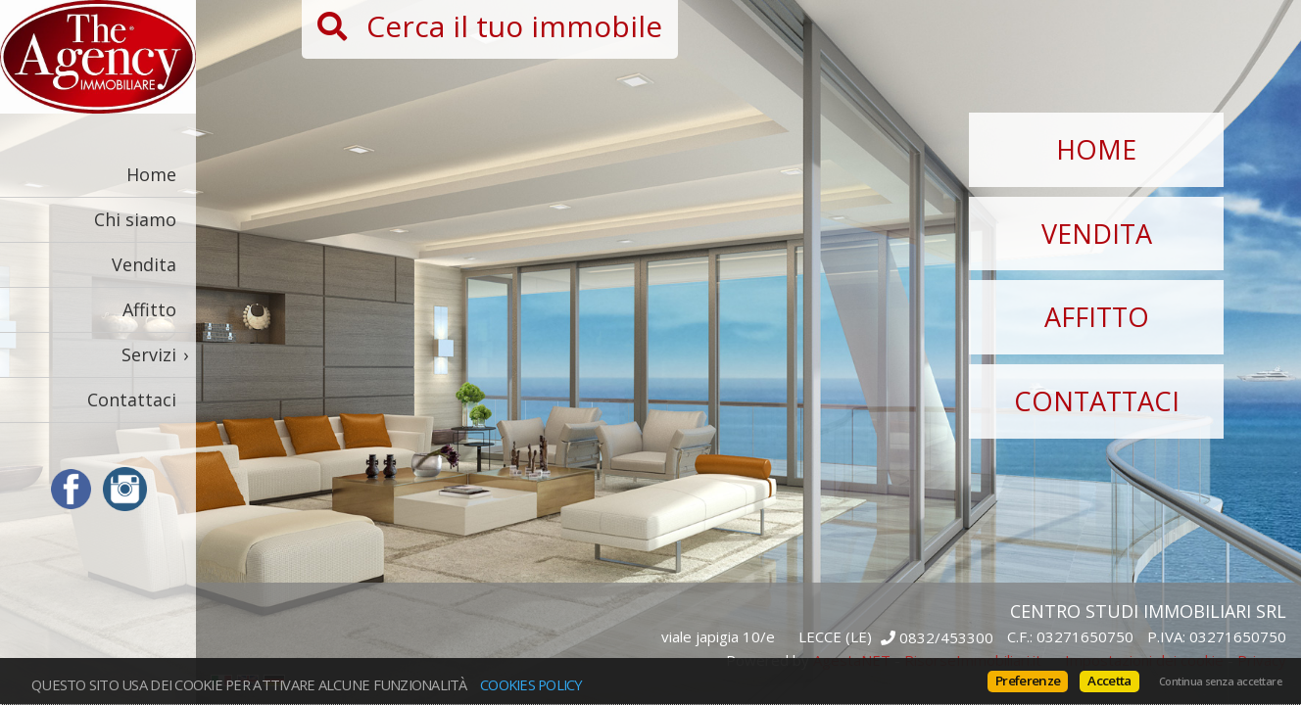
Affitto (149, 309)
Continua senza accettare (1220, 681)
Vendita (144, 264)
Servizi (148, 354)
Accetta (1109, 680)
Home (151, 174)
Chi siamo (135, 219)
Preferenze (1027, 680)
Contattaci (131, 399)
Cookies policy (531, 684)
